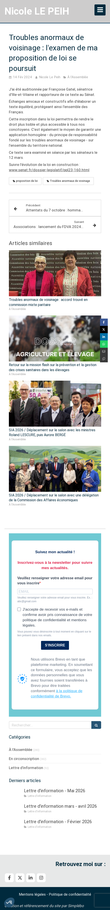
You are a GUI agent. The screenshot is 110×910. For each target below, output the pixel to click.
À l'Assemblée (20, 749)
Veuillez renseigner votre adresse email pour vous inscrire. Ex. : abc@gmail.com (54, 599)
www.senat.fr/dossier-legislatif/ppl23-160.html (49, 170)
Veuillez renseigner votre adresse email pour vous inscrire (54, 580)
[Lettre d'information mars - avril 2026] (15, 810)
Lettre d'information (26, 768)
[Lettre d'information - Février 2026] (15, 826)
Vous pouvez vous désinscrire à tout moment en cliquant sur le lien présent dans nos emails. (54, 633)
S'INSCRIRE (55, 645)
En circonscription (24, 758)
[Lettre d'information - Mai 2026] (15, 795)
